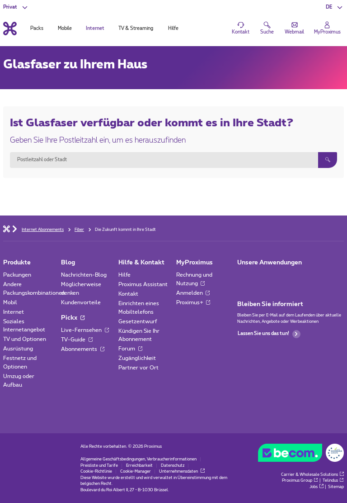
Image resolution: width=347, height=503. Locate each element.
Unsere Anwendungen (269, 262)
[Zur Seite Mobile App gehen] (243, 277)
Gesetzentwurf (137, 321)
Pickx (72, 318)
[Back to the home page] (10, 28)
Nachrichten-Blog (84, 275)
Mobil (10, 302)
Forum (130, 348)
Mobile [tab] (65, 28)
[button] (334, 7)
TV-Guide (77, 339)
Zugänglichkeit (137, 358)
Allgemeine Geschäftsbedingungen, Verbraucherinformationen (138, 459)
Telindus (333, 481)
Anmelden (193, 293)
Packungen (17, 275)
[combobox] (164, 160)
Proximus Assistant (143, 284)
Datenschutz (172, 466)
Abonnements (82, 349)
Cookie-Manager (135, 471)
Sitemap (336, 487)
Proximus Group (300, 481)
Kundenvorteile (81, 302)
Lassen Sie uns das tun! (269, 334)
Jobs (316, 487)
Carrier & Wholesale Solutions (312, 475)
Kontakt (128, 294)
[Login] (327, 28)
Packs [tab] (36, 28)
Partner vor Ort (138, 367)
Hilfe (124, 275)
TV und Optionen (24, 339)
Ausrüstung (18, 348)
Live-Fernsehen (85, 330)
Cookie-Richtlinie (96, 471)
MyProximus (194, 262)
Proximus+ (193, 302)
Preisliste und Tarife (99, 466)
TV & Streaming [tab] (135, 28)
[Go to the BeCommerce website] (300, 454)
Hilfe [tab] (173, 28)
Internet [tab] (95, 28)
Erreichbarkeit (139, 466)
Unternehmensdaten (182, 471)
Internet (13, 312)
